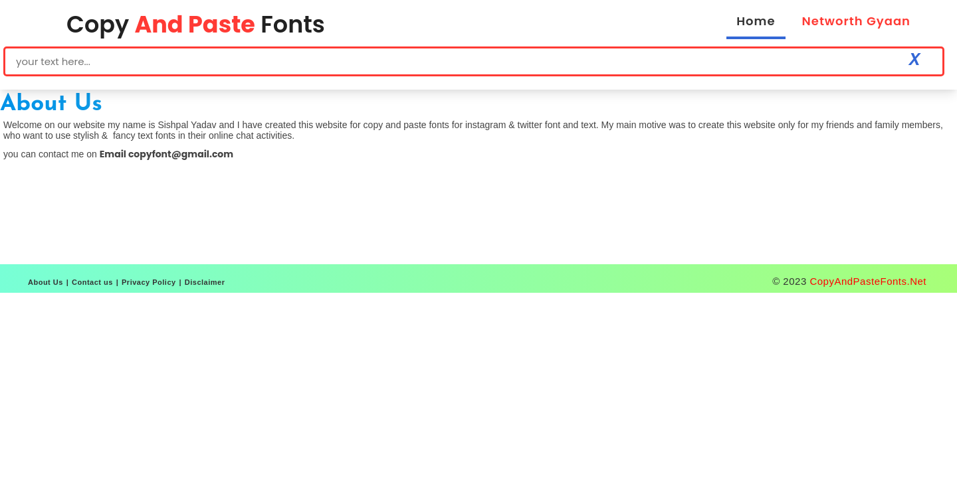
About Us (45, 282)
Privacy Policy (149, 282)
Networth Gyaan (856, 21)
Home (755, 21)
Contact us (92, 282)
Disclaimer (205, 282)
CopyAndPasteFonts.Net (867, 281)
